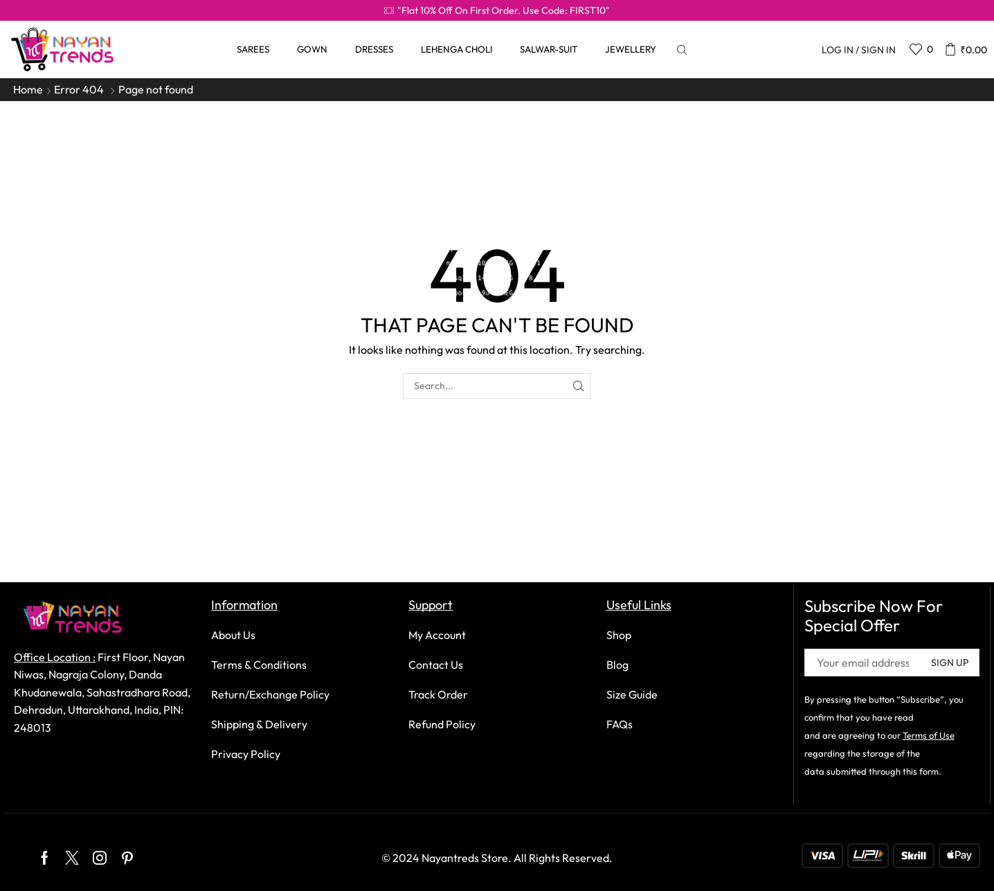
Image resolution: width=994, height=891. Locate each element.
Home (28, 89)
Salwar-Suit (548, 49)
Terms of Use (929, 735)
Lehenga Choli (456, 49)
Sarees (253, 49)
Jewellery (630, 49)
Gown (312, 49)
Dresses (374, 49)
